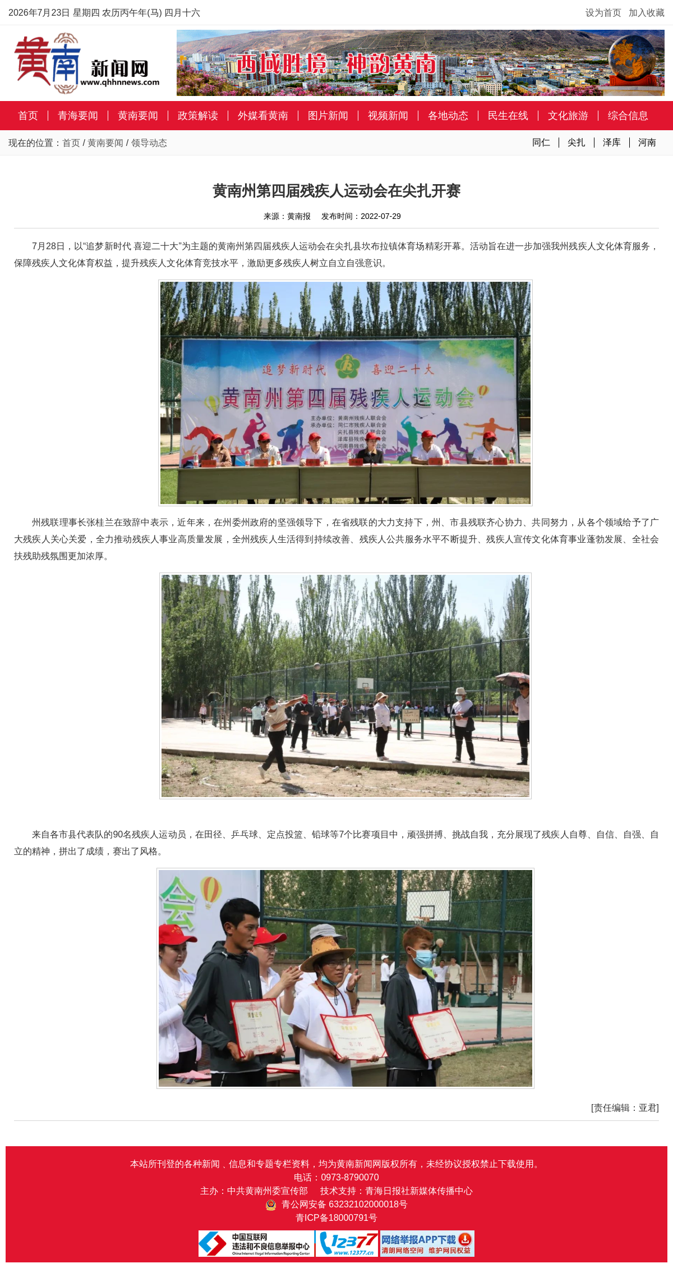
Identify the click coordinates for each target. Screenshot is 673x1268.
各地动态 (448, 116)
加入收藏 (647, 12)
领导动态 (149, 143)
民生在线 (508, 116)
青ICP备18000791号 (336, 1218)
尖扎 (577, 142)
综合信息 (628, 116)
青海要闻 (78, 116)
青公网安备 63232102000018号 (336, 1204)
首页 (28, 116)
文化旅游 (568, 116)
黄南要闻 (138, 116)
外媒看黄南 (263, 116)
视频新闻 (388, 116)
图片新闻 (328, 116)
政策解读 (198, 116)
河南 (647, 142)
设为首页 (603, 12)
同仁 (541, 142)
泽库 (612, 142)
